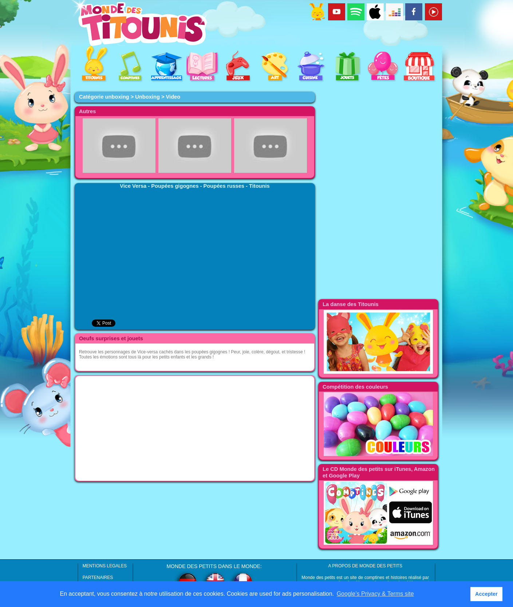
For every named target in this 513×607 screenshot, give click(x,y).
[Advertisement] (195, 428)
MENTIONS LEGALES (105, 565)
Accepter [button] (486, 594)
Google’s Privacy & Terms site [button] (375, 594)
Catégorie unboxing (104, 97)
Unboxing (147, 97)
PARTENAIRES (98, 577)
